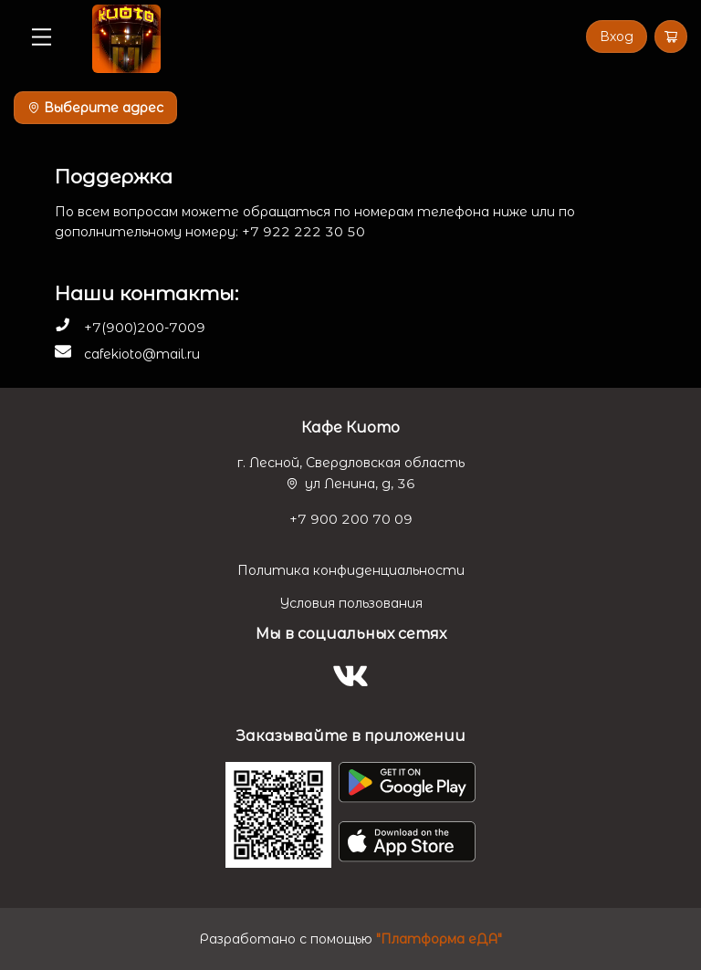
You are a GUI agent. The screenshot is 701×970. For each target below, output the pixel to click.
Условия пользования (351, 603)
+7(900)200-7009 (144, 327)
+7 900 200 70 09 (351, 519)
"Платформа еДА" (439, 939)
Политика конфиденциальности (351, 570)
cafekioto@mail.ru (142, 354)
